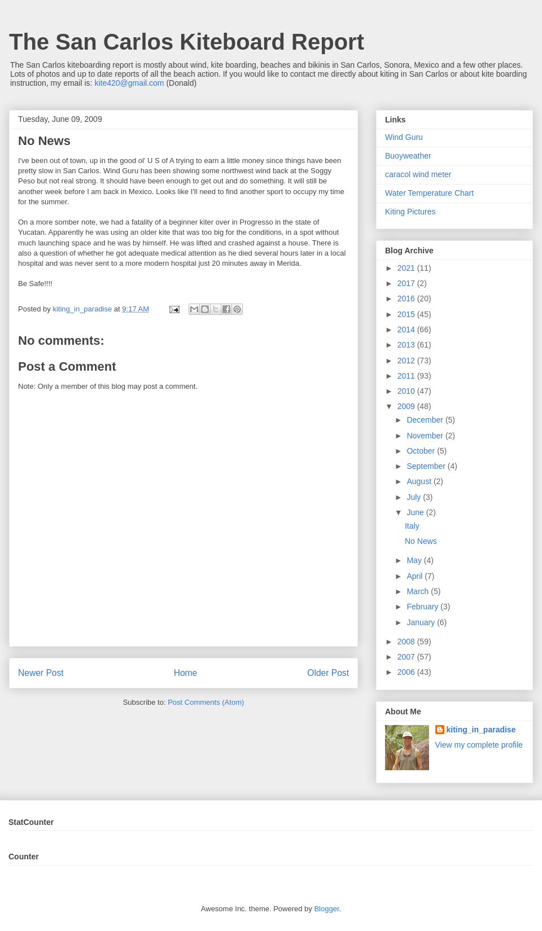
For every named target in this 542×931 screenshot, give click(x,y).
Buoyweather (408, 155)
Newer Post (41, 673)
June (416, 512)
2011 (407, 375)
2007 (407, 656)
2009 (407, 406)
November (425, 435)
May (414, 560)
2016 (407, 298)
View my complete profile (479, 744)
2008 (407, 641)
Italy (412, 525)
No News (421, 541)
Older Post (328, 673)
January (421, 622)
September (426, 466)
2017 (407, 283)
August (419, 481)
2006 (407, 672)
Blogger (326, 908)
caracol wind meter (418, 174)
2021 (407, 268)
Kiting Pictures (410, 211)
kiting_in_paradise (481, 729)
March (418, 591)
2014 (407, 329)
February (423, 606)
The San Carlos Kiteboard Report (186, 41)
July (414, 497)
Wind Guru (404, 137)
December (425, 419)
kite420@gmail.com (129, 82)
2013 (407, 344)
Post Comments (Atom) (206, 702)
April (415, 576)
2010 (407, 391)
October (421, 450)
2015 (407, 314)
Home (186, 673)
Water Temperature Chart (429, 192)
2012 (407, 360)
